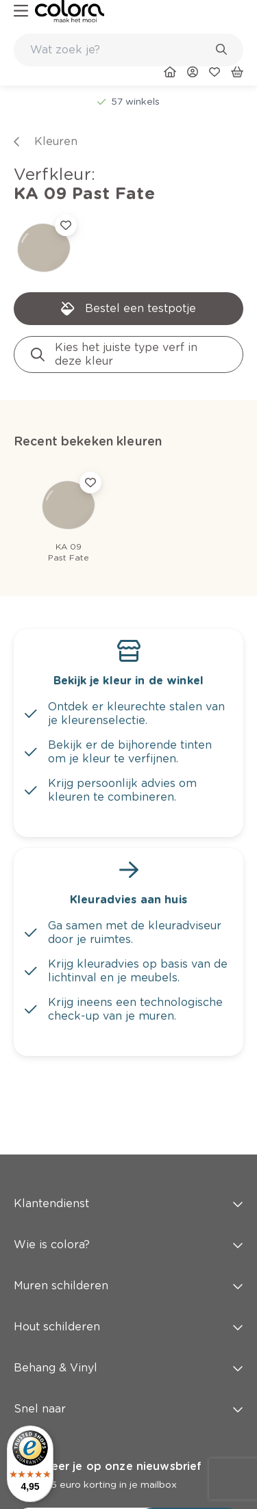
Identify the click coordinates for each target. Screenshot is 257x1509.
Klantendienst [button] (128, 1203)
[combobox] (128, 50)
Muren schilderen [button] (128, 1285)
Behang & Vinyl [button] (128, 1367)
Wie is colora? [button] (128, 1244)
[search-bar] (119, 50)
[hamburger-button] (21, 11)
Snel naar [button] (128, 1408)
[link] (69, 11)
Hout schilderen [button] (128, 1326)
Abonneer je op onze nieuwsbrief (107, 1466)
